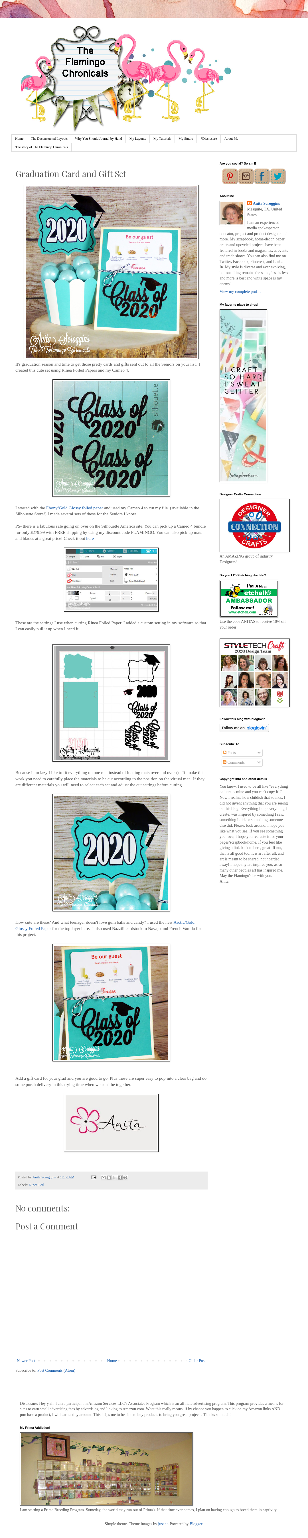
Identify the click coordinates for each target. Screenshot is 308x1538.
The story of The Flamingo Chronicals (41, 147)
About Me (231, 139)
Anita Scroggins (266, 203)
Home (19, 139)
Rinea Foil (36, 1185)
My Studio (186, 139)
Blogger (196, 1524)
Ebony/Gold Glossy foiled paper (74, 507)
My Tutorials (162, 139)
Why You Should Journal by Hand (98, 139)
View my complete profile (241, 291)
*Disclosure (208, 139)
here (90, 538)
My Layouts (137, 139)
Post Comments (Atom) (56, 1370)
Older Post (197, 1361)
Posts (229, 753)
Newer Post (26, 1361)
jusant (162, 1524)
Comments (234, 762)
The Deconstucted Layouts (49, 139)
